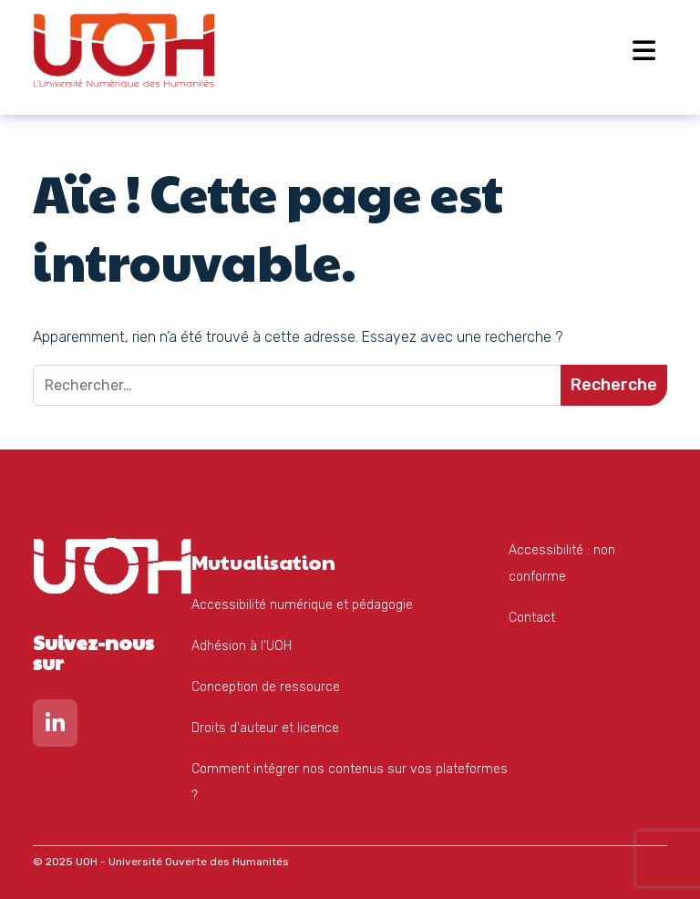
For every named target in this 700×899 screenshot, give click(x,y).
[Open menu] (644, 50)
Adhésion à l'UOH (241, 646)
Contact (532, 617)
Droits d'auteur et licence (265, 728)
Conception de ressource (265, 687)
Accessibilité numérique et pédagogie (302, 605)
